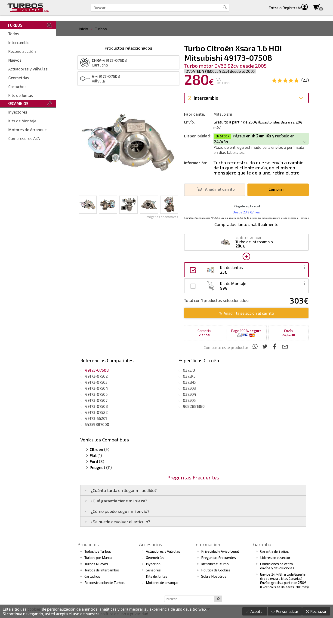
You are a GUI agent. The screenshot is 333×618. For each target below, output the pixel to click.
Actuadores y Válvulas (28, 69)
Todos (13, 33)
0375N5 (189, 382)
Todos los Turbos (97, 551)
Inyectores (17, 112)
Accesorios (150, 544)
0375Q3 (189, 388)
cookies (34, 609)
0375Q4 (189, 394)
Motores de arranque (162, 582)
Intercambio (19, 42)
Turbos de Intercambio (101, 570)
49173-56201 (96, 418)
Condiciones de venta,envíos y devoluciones (277, 566)
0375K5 (189, 376)
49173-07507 (96, 400)
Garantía (262, 544)
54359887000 (97, 424)
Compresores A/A (24, 138)
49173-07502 (96, 376)
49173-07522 (96, 412)
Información (207, 544)
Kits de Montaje (22, 120)
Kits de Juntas (20, 95)
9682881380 (194, 406)
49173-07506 (96, 394)
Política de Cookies (216, 570)
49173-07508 (96, 406)
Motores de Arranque (27, 129)
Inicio (83, 28)
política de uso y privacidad (124, 613)
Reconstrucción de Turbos (104, 582)
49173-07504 (96, 388)
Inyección (153, 564)
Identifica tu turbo (215, 564)
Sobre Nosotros (213, 576)
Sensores (153, 570)
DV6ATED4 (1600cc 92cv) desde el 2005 (220, 71)
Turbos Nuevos (96, 564)
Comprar (277, 189)
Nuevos (15, 60)
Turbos (101, 28)
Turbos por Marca (98, 557)
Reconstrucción (22, 51)
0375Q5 (189, 400)
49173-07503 (96, 382)
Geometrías (18, 77)
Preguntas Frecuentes (218, 557)
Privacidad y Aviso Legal (220, 551)
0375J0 (189, 370)
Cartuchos (17, 86)
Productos (88, 544)
